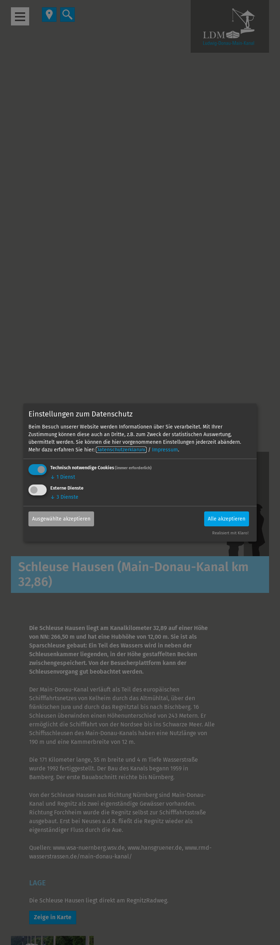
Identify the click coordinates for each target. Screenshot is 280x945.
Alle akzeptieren (226, 518)
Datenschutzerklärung (121, 450)
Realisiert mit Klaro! (230, 533)
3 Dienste (64, 497)
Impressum (165, 450)
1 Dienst (62, 477)
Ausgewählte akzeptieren (61, 518)
